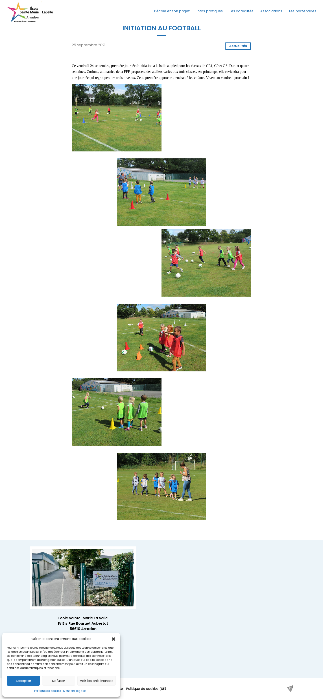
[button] (113, 639)
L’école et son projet (172, 11)
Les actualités (241, 11)
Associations (271, 11)
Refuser (58, 680)
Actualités (238, 46)
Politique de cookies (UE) (146, 688)
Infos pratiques (209, 11)
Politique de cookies (47, 691)
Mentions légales (74, 691)
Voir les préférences (96, 680)
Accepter (23, 680)
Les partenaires (302, 11)
